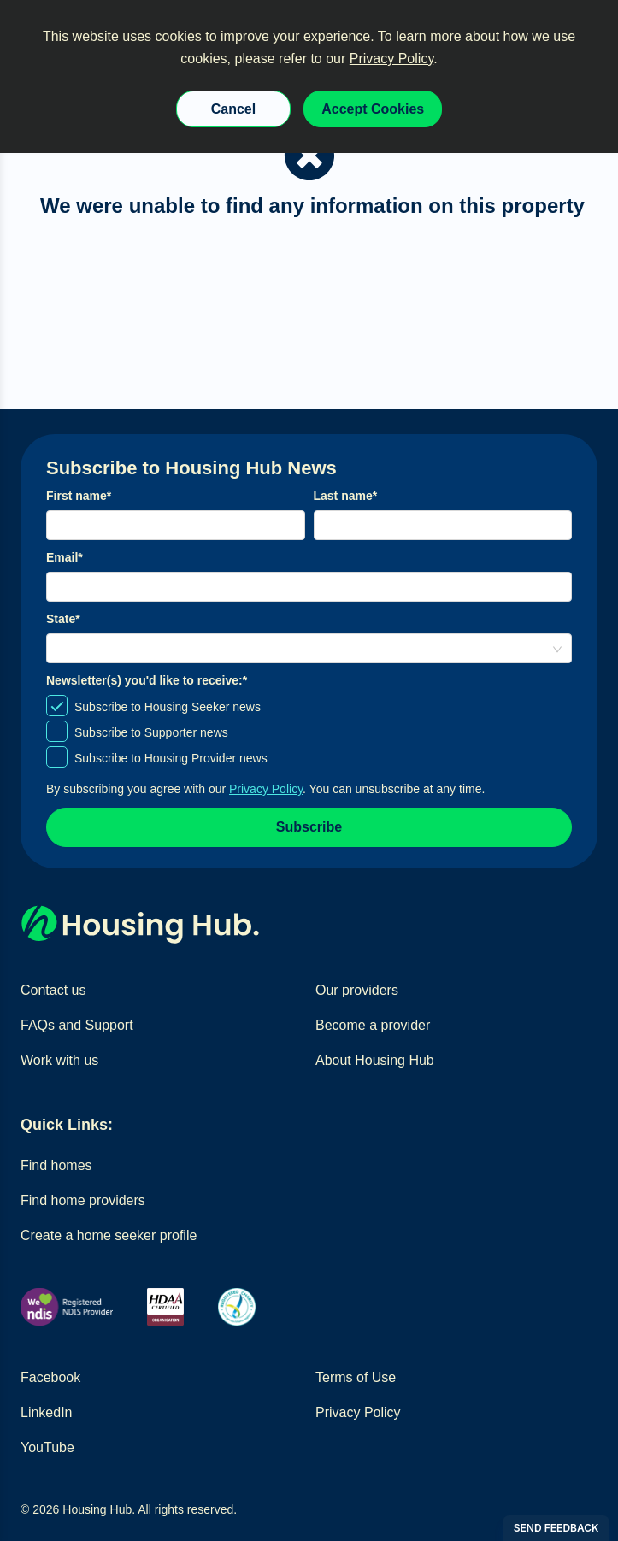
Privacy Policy (391, 58)
